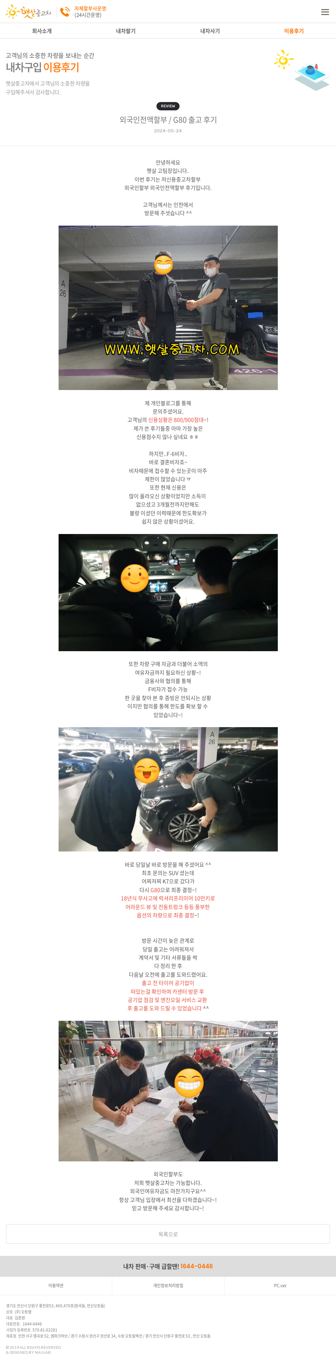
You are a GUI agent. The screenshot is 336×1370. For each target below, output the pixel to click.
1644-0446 (197, 1266)
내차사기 (210, 30)
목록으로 (168, 1234)
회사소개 (42, 30)
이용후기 (294, 30)
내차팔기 (126, 30)
